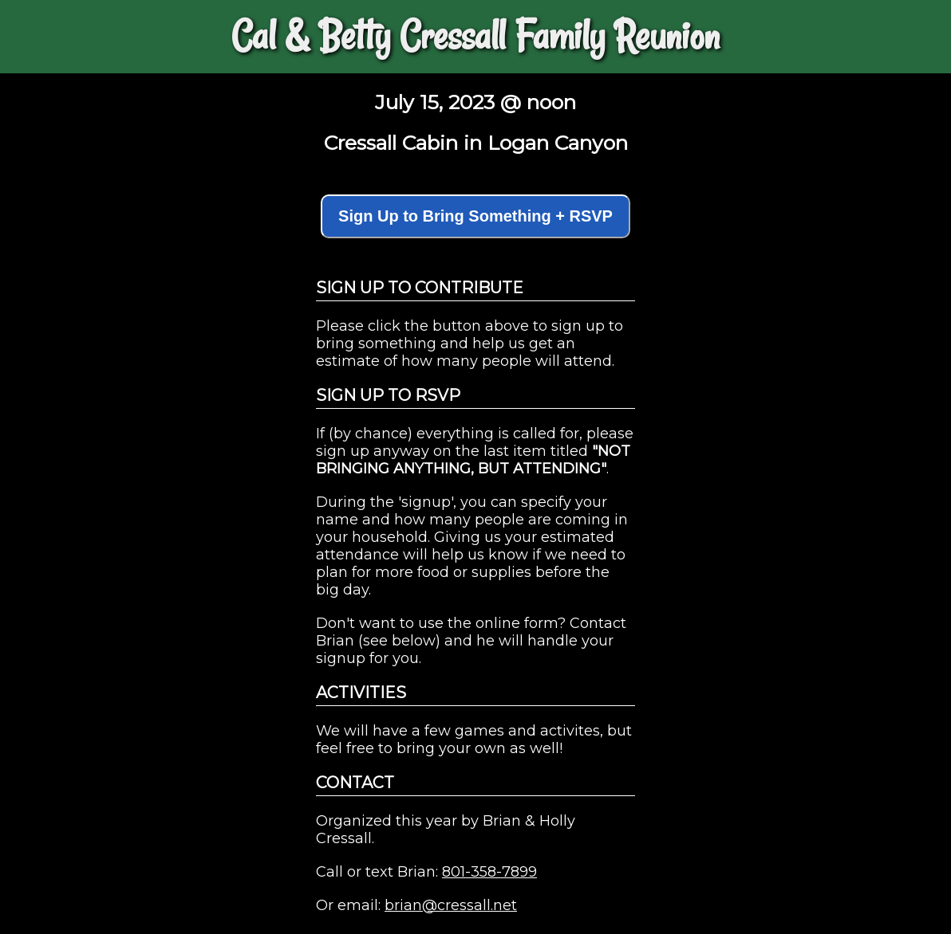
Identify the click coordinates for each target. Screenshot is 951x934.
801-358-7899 (489, 872)
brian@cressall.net (451, 905)
